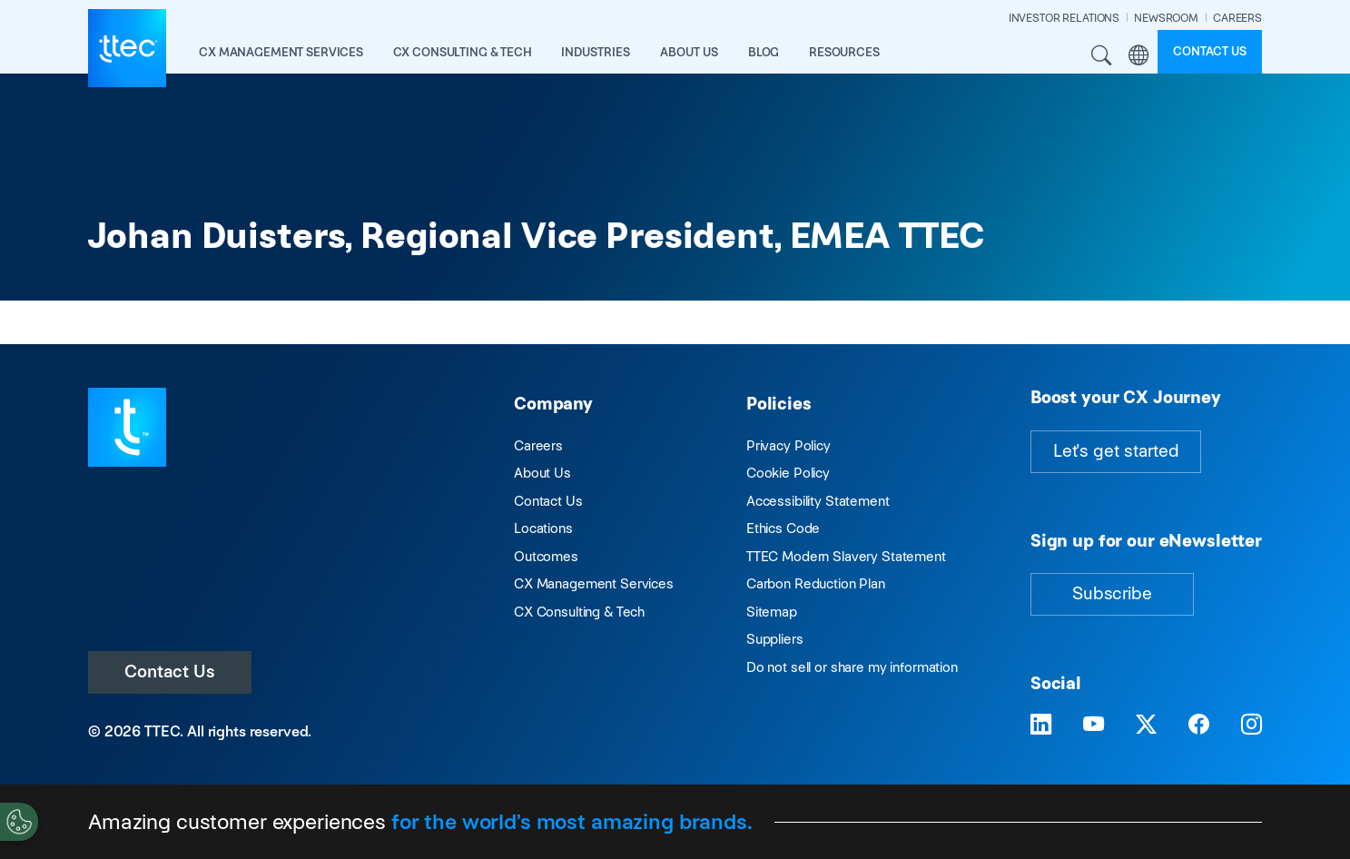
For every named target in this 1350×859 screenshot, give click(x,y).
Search (1101, 55)
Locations (543, 528)
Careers (538, 445)
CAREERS (1237, 18)
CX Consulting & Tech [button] (462, 52)
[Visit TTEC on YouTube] (1093, 725)
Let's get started (1115, 450)
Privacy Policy (788, 445)
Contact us (1210, 51)
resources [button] (844, 52)
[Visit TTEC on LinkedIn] (1040, 725)
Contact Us (169, 671)
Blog (763, 52)
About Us (542, 472)
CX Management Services (594, 583)
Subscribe (1112, 593)
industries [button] (595, 52)
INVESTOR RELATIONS (1064, 18)
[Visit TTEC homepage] (127, 426)
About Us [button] (689, 52)
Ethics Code (783, 528)
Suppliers (774, 638)
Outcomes (546, 556)
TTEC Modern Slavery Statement (846, 556)
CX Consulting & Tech (579, 611)
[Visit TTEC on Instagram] (1251, 725)
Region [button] (1139, 55)
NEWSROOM (1166, 18)
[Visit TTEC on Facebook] (1198, 725)
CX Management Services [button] (281, 52)
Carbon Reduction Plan (815, 583)
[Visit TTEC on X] (1146, 725)
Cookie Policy (788, 472)
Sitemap (771, 611)
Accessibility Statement (818, 500)
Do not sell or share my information (852, 667)
